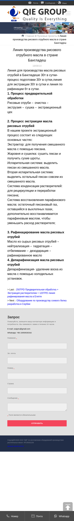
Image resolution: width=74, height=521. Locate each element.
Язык (62, 3)
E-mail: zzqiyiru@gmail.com (18, 329)
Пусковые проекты (47, 36)
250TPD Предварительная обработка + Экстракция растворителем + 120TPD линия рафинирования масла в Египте (32, 293)
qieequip (10, 446)
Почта (33, 3)
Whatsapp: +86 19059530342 (19, 333)
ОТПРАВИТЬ (37, 423)
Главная (30, 36)
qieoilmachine (19, 446)
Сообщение (48, 3)
